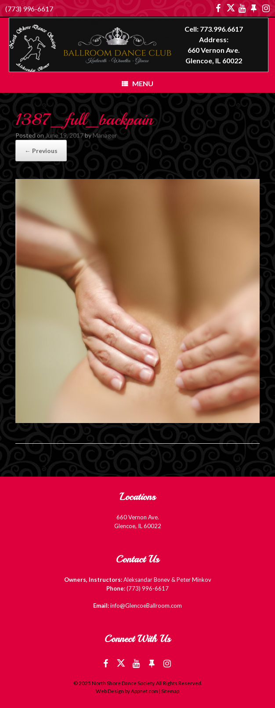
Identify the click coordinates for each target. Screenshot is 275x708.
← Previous (41, 150)
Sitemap (170, 691)
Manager (105, 135)
